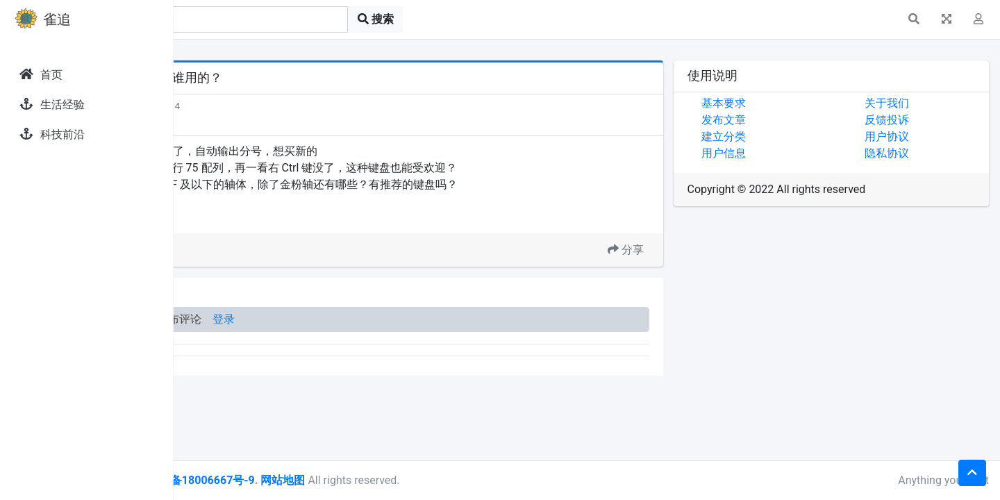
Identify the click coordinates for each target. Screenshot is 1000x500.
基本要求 (778, 103)
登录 (387, 319)
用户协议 (914, 136)
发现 (235, 106)
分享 (680, 249)
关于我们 (914, 103)
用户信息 (778, 153)
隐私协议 (914, 153)
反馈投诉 (914, 119)
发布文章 (778, 119)
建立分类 (778, 136)
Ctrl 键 (263, 216)
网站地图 (446, 480)
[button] (914, 19)
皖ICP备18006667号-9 (362, 480)
